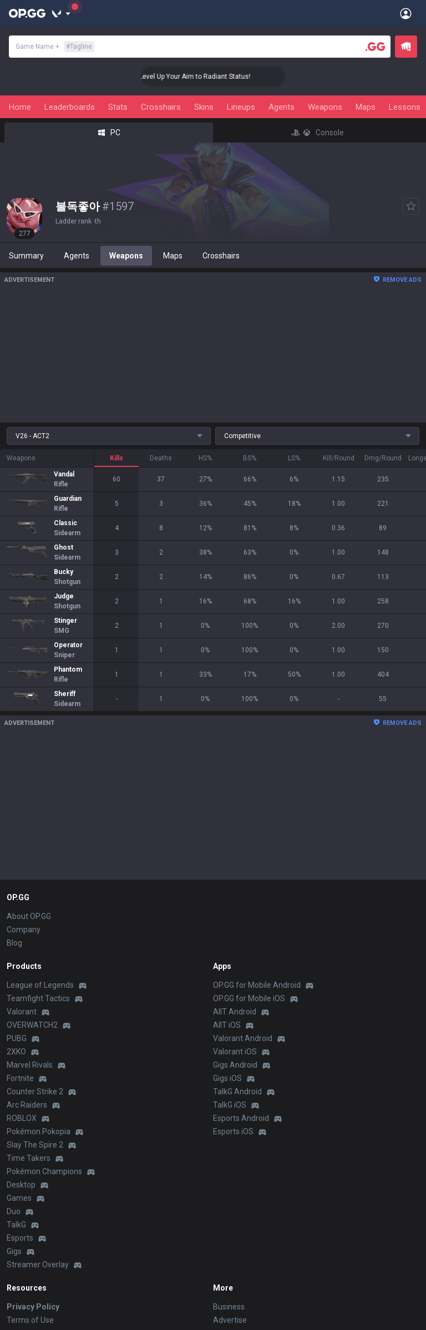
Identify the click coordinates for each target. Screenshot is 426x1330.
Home (20, 107)
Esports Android (241, 1118)
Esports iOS (233, 1131)
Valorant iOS (235, 1051)
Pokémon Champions (44, 1171)
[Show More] (61, 13)
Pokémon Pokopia (38, 1131)
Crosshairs (161, 107)
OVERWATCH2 (32, 1025)
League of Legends (40, 985)
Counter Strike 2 (35, 1091)
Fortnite (20, 1078)
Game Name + (55, 46)
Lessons (404, 107)
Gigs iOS (227, 1078)
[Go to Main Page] (27, 13)
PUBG (17, 1038)
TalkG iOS (229, 1104)
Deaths (161, 458)
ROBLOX (22, 1118)
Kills (116, 458)
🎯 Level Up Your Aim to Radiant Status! (207, 76)
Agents (281, 107)
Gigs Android (235, 1064)
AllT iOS (227, 1025)
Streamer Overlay (38, 1264)
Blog (14, 942)
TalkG (16, 1224)
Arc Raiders (27, 1104)
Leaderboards (69, 107)
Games (19, 1198)
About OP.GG (29, 916)
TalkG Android (237, 1091)
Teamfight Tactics (38, 998)
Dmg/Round (383, 458)
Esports (20, 1237)
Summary (26, 255)
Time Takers (28, 1158)
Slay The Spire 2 (35, 1144)
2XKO (16, 1051)
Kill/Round (338, 458)
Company (23, 929)
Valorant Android (242, 1038)
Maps (366, 107)
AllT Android (234, 1011)
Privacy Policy (33, 1306)
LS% (294, 458)
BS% (249, 458)
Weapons (325, 107)
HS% (205, 458)
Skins (204, 107)
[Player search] (376, 46)
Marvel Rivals (30, 1064)
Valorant (22, 1011)
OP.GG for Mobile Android (257, 985)
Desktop (21, 1184)
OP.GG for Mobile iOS (249, 998)
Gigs (14, 1251)
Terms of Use (30, 1320)
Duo (14, 1211)
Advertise (230, 1320)
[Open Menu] (405, 13)
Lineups (241, 107)
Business (229, 1306)
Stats (118, 107)
